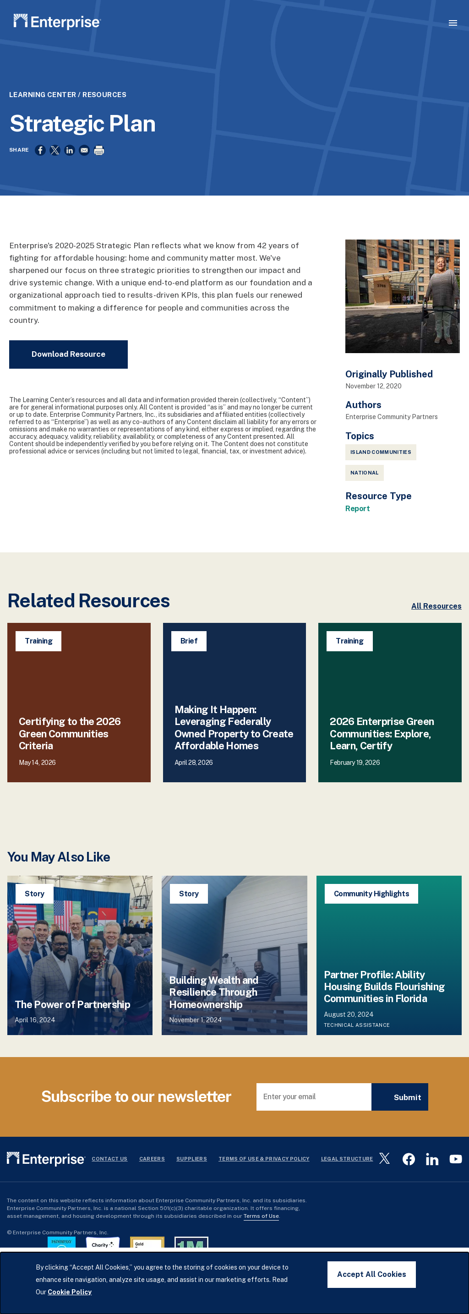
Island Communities (380, 477)
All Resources (436, 631)
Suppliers (191, 1183)
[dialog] (234, 1283)
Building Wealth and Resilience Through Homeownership (213, 1016)
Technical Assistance (357, 1049)
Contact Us (109, 1183)
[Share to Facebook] (40, 171)
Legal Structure (347, 1183)
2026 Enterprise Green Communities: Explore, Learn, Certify (382, 758)
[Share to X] (54, 171)
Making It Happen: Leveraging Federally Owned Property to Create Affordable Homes (234, 752)
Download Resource (68, 378)
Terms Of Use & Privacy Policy (264, 1183)
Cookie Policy (70, 1292)
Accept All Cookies (371, 1274)
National (364, 497)
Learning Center (42, 116)
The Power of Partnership (72, 1029)
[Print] (98, 171)
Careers (152, 1183)
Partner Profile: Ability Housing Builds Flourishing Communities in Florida (384, 1011)
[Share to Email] (84, 171)
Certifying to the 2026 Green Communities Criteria (69, 758)
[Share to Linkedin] (69, 171)
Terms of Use (261, 1240)
